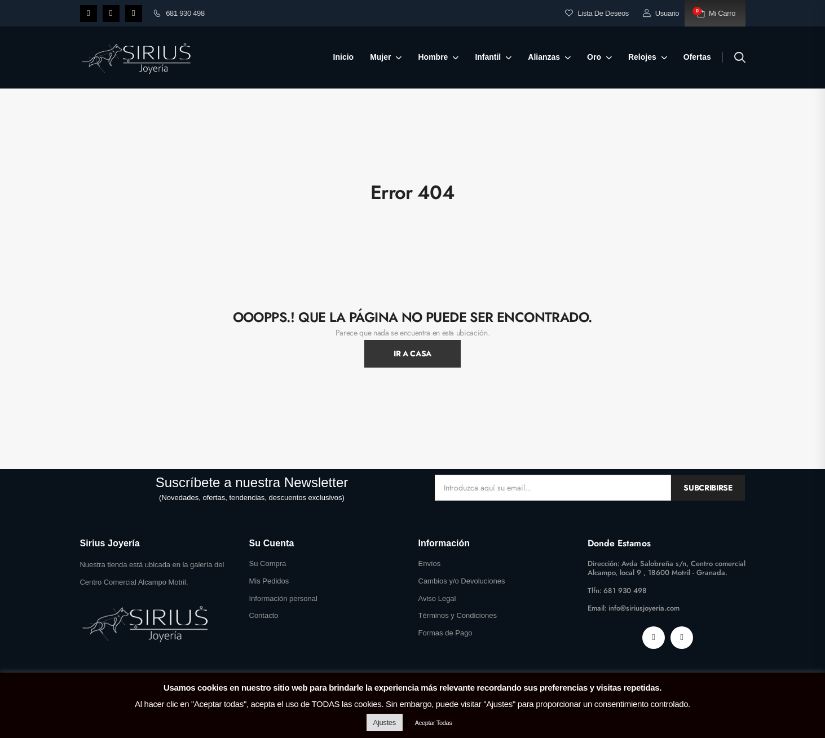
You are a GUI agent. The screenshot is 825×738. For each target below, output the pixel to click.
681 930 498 (179, 13)
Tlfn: (595, 590)
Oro (594, 56)
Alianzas (544, 56)
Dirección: (604, 563)
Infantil (488, 56)
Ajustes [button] (384, 722)
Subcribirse (707, 487)
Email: (597, 608)
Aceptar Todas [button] (433, 722)
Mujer (380, 56)
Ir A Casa (412, 353)
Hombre (433, 56)
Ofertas (697, 56)
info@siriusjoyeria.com (644, 608)
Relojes (642, 56)
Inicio (343, 56)
